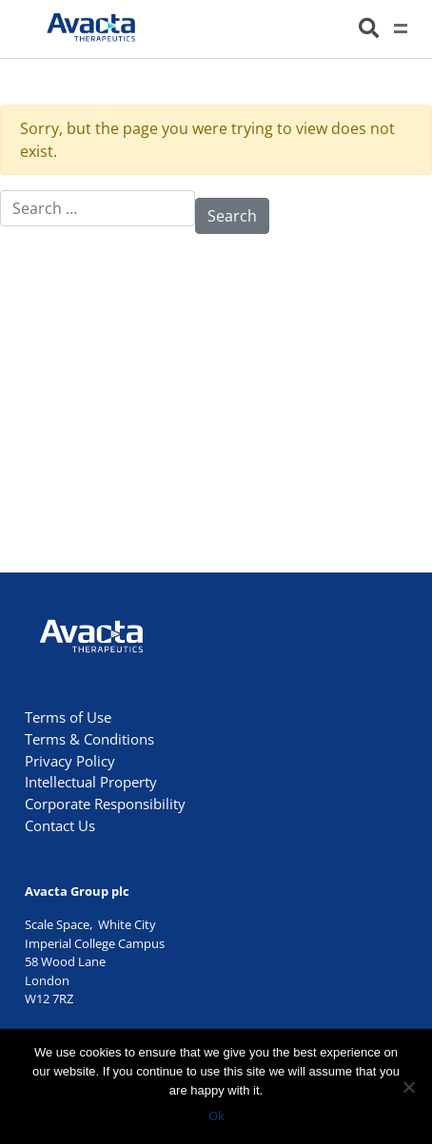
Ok (216, 1115)
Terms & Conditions (89, 738)
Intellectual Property (91, 781)
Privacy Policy (70, 760)
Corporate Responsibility (105, 803)
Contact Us (60, 825)
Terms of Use (68, 717)
